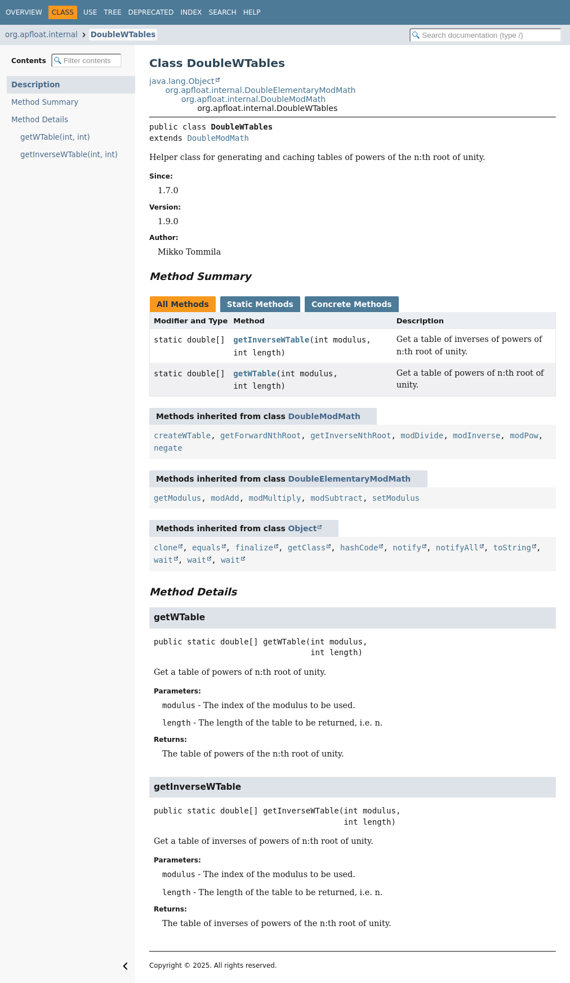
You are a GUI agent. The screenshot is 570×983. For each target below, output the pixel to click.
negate (168, 447)
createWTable (182, 435)
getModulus (177, 497)
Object (302, 528)
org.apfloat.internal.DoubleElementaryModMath (260, 90)
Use (90, 12)
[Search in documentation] (485, 35)
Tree (112, 12)
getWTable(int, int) (55, 137)
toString (512, 547)
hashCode (359, 547)
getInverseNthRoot (350, 435)
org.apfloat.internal (41, 34)
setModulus (396, 497)
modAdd (225, 497)
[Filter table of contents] (86, 61)
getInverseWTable (271, 339)
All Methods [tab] (183, 304)
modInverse (476, 435)
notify (407, 547)
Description (35, 85)
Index (191, 12)
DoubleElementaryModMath (349, 478)
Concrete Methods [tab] (351, 304)
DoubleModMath (218, 138)
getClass (307, 547)
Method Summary (44, 102)
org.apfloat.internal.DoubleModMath (253, 99)
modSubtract (336, 497)
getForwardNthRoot (260, 435)
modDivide (421, 435)
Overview (24, 12)
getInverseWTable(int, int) (69, 154)
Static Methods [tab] (260, 304)
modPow (524, 435)
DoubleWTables (123, 34)
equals (206, 547)
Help (252, 12)
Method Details (39, 119)
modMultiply (275, 497)
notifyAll (457, 547)
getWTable (254, 373)
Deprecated (151, 12)
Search (222, 12)
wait (163, 559)
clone (165, 547)
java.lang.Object (182, 81)
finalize (254, 547)
